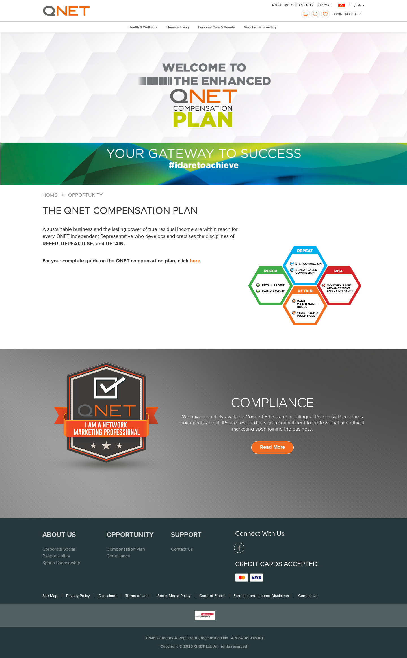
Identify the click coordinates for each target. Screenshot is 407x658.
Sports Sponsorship (61, 562)
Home (49, 195)
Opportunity (302, 5)
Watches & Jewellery (260, 27)
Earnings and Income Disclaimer (261, 595)
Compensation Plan (126, 548)
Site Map (49, 595)
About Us (280, 5)
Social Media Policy (173, 595)
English (357, 5)
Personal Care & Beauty (216, 27)
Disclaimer (108, 595)
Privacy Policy (78, 595)
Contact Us (182, 548)
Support (324, 5)
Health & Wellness (143, 27)
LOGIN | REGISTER (346, 14)
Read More (272, 447)
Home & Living (177, 27)
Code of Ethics (212, 595)
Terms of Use (137, 595)
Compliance (118, 555)
